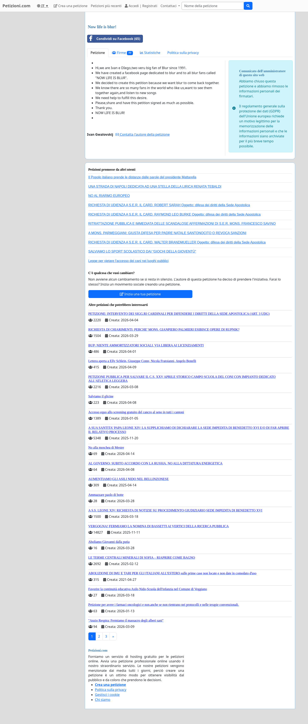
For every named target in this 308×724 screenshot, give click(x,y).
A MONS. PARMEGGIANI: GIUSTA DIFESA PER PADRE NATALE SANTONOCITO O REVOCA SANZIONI (167, 233)
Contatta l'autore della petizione (142, 134)
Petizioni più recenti (106, 6)
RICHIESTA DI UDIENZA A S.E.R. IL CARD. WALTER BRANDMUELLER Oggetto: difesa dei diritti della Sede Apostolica (177, 242)
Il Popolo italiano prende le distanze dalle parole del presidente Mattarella (142, 177)
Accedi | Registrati (141, 6)
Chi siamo (102, 699)
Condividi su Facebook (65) (113, 38)
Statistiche (150, 52)
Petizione (98, 52)
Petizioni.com (16, 6)
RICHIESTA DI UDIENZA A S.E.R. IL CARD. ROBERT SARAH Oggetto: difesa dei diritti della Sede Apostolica (169, 205)
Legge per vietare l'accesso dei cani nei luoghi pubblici (128, 261)
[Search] (213, 6)
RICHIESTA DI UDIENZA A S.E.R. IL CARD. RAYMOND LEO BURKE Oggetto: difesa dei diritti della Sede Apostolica (174, 214)
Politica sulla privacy (183, 52)
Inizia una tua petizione (140, 294)
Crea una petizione (71, 6)
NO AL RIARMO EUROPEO (109, 195)
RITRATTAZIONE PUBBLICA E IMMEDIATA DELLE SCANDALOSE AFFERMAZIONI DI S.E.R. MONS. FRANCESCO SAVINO (182, 223)
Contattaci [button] (169, 6)
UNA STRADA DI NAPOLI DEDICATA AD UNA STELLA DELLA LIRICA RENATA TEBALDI (154, 186)
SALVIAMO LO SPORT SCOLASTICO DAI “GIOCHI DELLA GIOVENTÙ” (142, 251)
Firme (122, 52)
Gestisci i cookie (107, 694)
